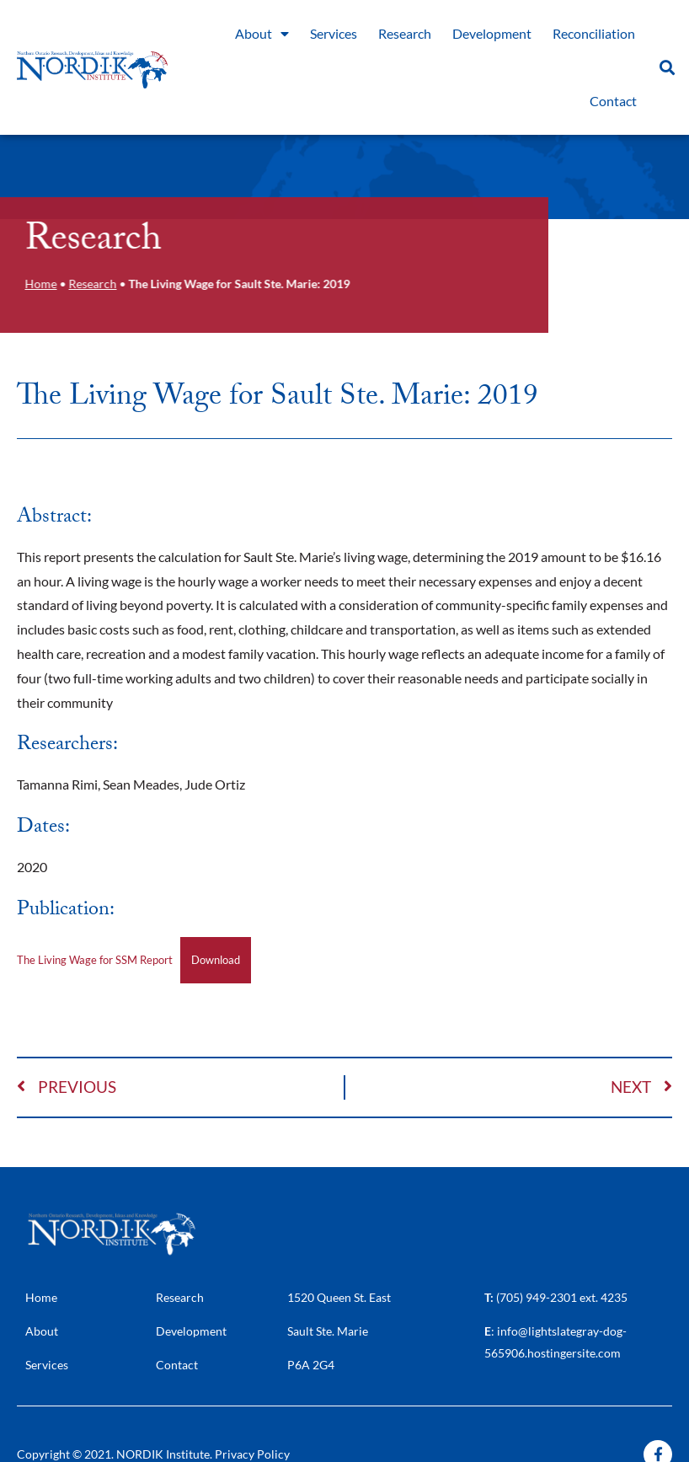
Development (491, 33)
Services (333, 33)
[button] (667, 68)
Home (38, 284)
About (262, 34)
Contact (613, 101)
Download (215, 960)
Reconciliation (594, 33)
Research (404, 33)
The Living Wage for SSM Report (95, 960)
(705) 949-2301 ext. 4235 (562, 1297)
